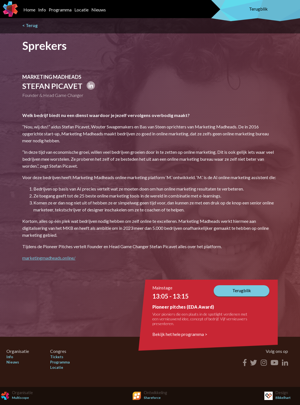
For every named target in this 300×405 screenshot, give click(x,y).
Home (29, 9)
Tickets (56, 357)
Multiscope (20, 397)
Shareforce (152, 397)
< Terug (30, 25)
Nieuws (98, 9)
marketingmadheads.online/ (48, 257)
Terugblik (258, 8)
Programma (60, 9)
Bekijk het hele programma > (179, 334)
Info (42, 9)
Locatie (81, 9)
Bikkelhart (283, 397)
